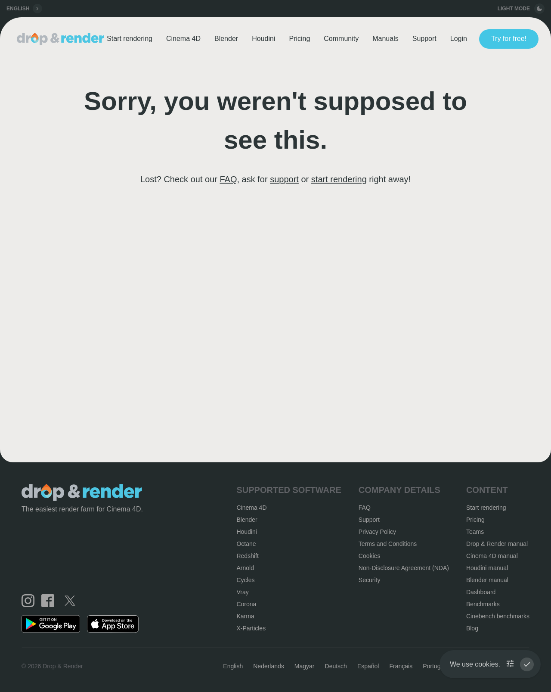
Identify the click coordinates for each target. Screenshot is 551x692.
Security (370, 580)
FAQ (228, 179)
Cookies (370, 555)
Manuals (385, 38)
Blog (472, 628)
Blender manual (487, 580)
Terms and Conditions (388, 543)
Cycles (245, 580)
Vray (242, 592)
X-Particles (251, 628)
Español (368, 666)
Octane (246, 543)
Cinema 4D (183, 38)
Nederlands (268, 666)
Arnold (245, 567)
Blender (226, 38)
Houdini (263, 38)
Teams (475, 531)
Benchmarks (483, 604)
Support (424, 38)
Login (458, 38)
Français (400, 666)
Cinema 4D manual (492, 555)
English (233, 666)
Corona (246, 604)
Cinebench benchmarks (497, 616)
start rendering (339, 179)
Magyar (304, 666)
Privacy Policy (377, 531)
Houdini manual (487, 567)
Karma (245, 616)
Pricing (299, 38)
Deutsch (336, 666)
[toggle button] (539, 8)
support (284, 179)
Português (436, 666)
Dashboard (481, 592)
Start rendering (129, 38)
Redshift (247, 555)
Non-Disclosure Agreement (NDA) (404, 567)
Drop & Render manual (497, 543)
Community (341, 38)
